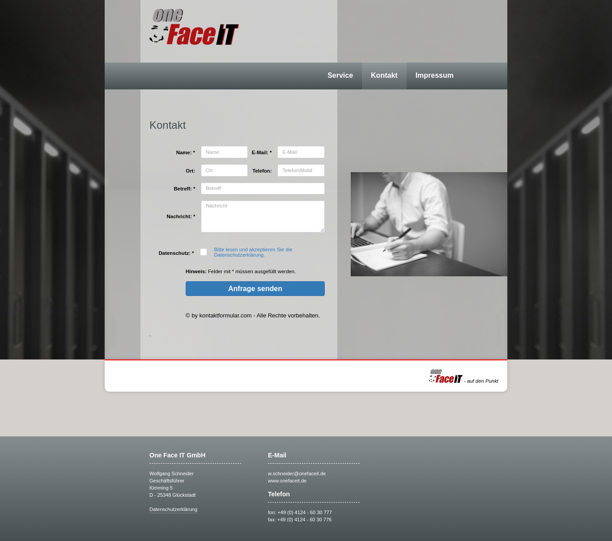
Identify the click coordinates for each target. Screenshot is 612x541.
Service (340, 75)
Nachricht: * (181, 216)
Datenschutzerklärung (173, 509)
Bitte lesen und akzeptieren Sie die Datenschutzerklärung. (253, 252)
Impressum (435, 75)
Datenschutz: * (176, 253)
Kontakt (384, 75)
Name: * (185, 152)
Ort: (190, 170)
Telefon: (262, 170)
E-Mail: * (262, 152)
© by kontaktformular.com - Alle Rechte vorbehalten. (253, 315)
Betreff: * (184, 188)
